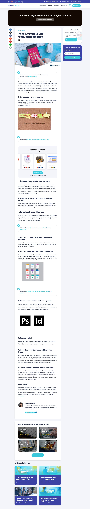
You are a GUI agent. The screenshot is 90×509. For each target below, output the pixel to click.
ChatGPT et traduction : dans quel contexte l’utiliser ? (49, 500)
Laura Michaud (22, 39)
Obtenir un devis (64, 1)
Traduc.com (21, 396)
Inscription (72, 57)
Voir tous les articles (30, 412)
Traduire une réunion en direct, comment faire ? (24, 499)
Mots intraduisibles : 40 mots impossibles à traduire (49, 479)
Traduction (64, 5)
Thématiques (42, 5)
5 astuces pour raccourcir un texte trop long (37, 139)
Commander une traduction (51, 1)
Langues (50, 5)
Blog (19, 30)
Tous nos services (76, 1)
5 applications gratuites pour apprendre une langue (24, 479)
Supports (56, 5)
